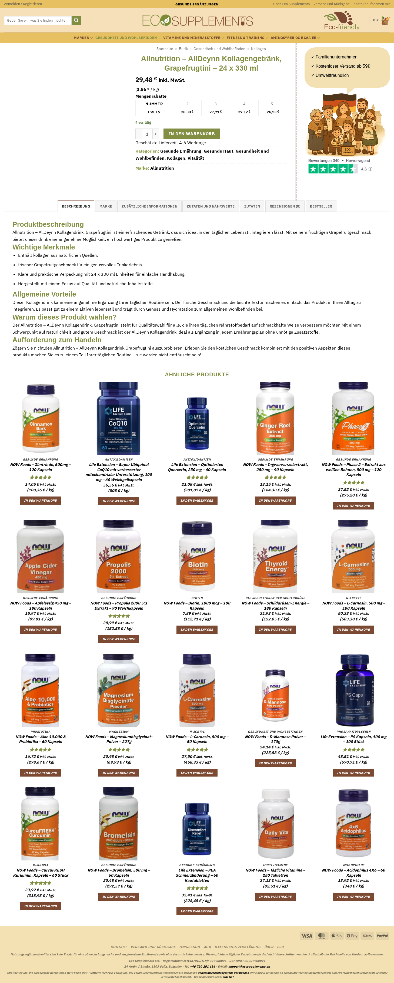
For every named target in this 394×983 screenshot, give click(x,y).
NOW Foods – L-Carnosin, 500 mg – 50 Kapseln (196, 739)
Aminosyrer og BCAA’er (295, 38)
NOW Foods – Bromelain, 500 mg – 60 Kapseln (119, 873)
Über (268, 947)
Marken (83, 38)
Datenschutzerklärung (238, 947)
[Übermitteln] (76, 20)
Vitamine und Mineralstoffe (193, 38)
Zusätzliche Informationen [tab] (149, 206)
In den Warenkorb (192, 133)
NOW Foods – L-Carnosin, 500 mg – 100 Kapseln (353, 606)
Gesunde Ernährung (180, 151)
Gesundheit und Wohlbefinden (127, 38)
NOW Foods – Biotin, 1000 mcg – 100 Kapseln (196, 606)
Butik (183, 48)
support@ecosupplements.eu (249, 966)
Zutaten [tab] (252, 206)
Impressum (189, 947)
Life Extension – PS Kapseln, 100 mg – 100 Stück (353, 739)
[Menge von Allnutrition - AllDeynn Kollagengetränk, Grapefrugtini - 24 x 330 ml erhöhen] (156, 134)
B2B (280, 947)
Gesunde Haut (218, 151)
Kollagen (258, 48)
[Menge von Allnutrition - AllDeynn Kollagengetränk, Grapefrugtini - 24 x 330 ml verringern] (138, 134)
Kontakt (119, 947)
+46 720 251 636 (202, 966)
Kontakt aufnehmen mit (371, 4)
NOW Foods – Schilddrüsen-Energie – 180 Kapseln (275, 606)
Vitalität (196, 158)
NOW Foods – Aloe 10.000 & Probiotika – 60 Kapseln (40, 739)
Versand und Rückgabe (331, 4)
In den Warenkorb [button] (40, 500)
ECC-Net (227, 977)
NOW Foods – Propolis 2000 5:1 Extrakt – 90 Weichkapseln (118, 606)
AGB (207, 947)
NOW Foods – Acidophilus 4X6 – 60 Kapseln (353, 873)
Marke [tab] (105, 206)
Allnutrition (162, 168)
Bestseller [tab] (321, 206)
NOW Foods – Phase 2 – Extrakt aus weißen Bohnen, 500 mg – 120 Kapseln (353, 469)
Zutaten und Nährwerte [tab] (211, 206)
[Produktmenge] (147, 134)
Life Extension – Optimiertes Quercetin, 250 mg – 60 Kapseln (197, 467)
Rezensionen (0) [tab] (285, 206)
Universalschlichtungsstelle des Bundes (223, 973)
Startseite (164, 48)
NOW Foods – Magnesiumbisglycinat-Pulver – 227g (118, 739)
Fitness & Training (247, 38)
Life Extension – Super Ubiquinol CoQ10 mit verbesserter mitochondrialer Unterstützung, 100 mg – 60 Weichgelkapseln (118, 472)
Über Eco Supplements (291, 4)
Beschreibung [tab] (76, 206)
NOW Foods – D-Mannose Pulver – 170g (275, 739)
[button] (23, 4)
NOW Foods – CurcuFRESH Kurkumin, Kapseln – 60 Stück (40, 873)
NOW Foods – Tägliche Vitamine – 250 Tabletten (275, 873)
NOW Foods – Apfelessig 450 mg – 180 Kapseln (40, 606)
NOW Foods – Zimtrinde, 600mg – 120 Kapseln (40, 467)
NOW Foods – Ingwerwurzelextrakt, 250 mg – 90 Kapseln (275, 467)
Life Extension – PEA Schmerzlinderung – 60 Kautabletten (197, 875)
